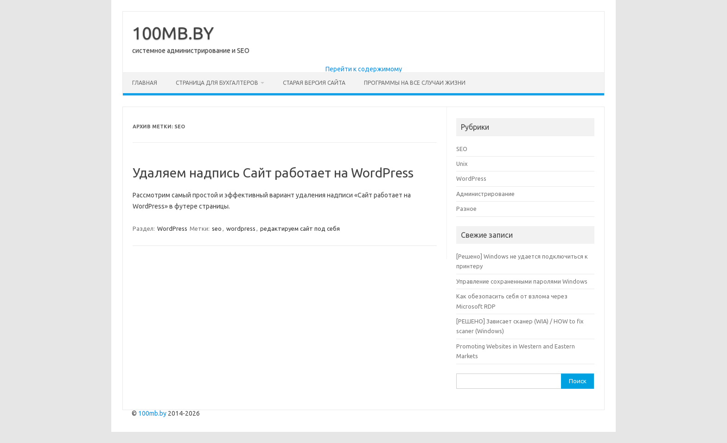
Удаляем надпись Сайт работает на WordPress (273, 172)
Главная (144, 83)
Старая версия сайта (314, 83)
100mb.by (152, 413)
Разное (466, 208)
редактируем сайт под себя (300, 228)
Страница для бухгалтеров (217, 83)
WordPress (172, 228)
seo (217, 228)
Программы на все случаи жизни (415, 83)
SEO (461, 149)
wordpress (240, 228)
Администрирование (485, 193)
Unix (462, 163)
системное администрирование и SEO (190, 50)
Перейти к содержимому (363, 69)
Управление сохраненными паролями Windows (521, 281)
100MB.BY (173, 33)
